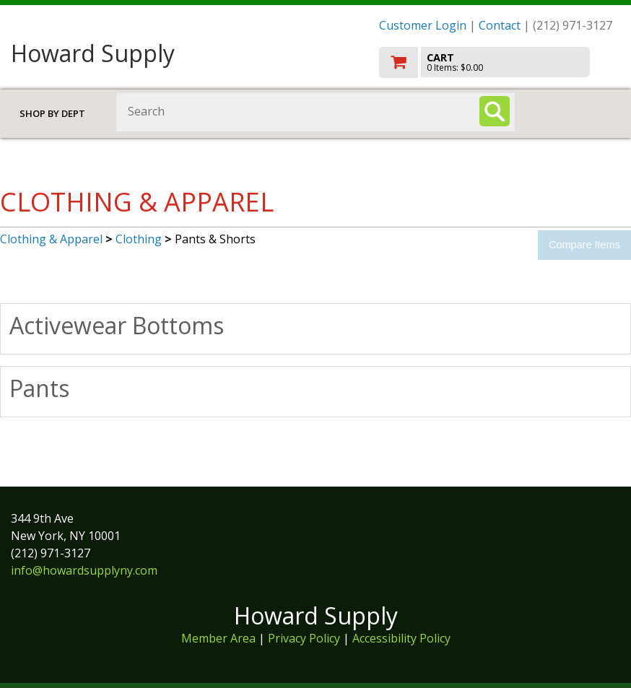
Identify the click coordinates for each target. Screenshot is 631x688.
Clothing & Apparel (51, 239)
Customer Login (422, 25)
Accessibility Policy (401, 638)
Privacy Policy (305, 638)
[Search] (494, 111)
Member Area (218, 638)
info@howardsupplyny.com (84, 570)
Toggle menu (578, 111)
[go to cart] (499, 62)
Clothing (139, 239)
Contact (500, 25)
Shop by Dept (52, 113)
